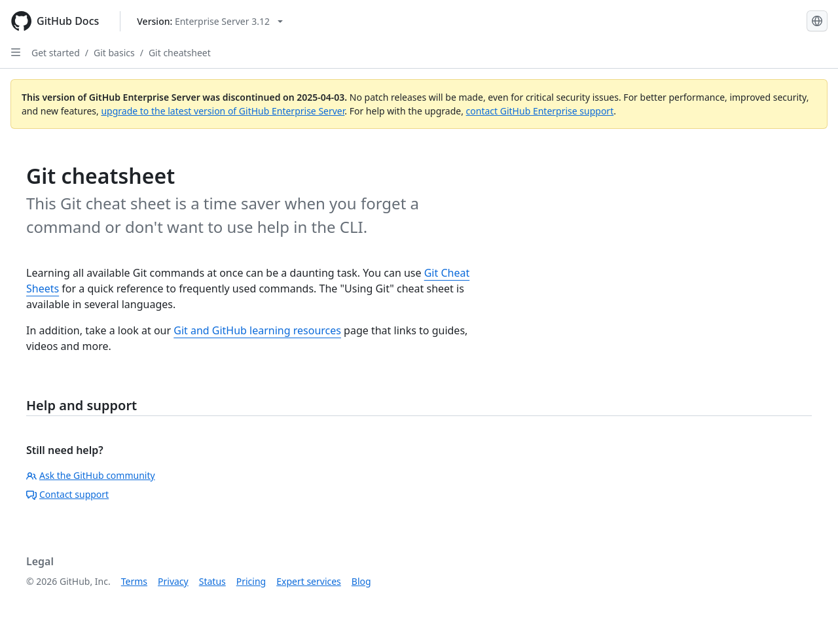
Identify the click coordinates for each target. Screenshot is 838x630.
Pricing (251, 581)
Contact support (67, 494)
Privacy (173, 581)
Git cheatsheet (180, 52)
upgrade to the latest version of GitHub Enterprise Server (222, 111)
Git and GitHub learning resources (257, 330)
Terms (134, 581)
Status (212, 581)
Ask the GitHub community (90, 475)
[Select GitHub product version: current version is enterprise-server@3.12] (210, 21)
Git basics (114, 52)
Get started (55, 52)
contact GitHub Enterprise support (540, 111)
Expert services (308, 581)
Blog (361, 581)
